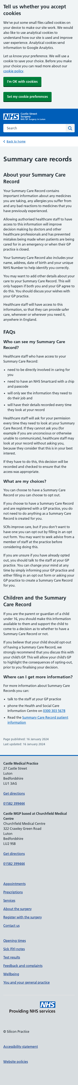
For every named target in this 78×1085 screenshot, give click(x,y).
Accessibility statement (20, 1046)
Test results (11, 957)
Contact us (11, 925)
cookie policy (13, 71)
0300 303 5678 (54, 711)
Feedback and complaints (22, 966)
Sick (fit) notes (14, 949)
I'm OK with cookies (22, 81)
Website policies (15, 1062)
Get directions (14, 793)
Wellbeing (11, 974)
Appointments (14, 884)
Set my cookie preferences (27, 96)
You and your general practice (26, 982)
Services (9, 900)
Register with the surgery (22, 917)
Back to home (16, 141)
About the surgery (17, 909)
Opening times (14, 941)
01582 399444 (14, 803)
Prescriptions (13, 892)
